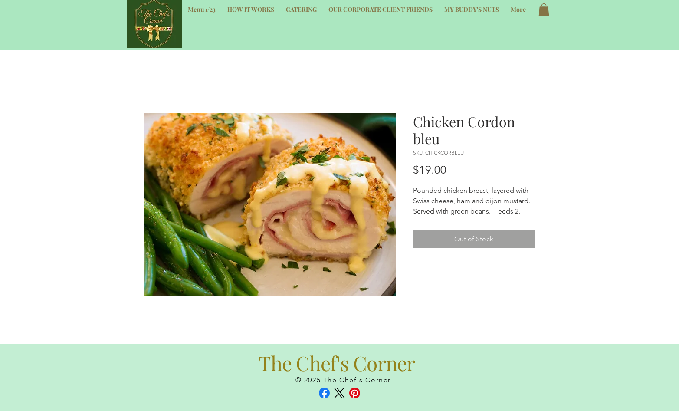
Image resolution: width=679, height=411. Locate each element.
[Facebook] (324, 393)
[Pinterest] (354, 393)
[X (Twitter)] (339, 393)
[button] (543, 9)
